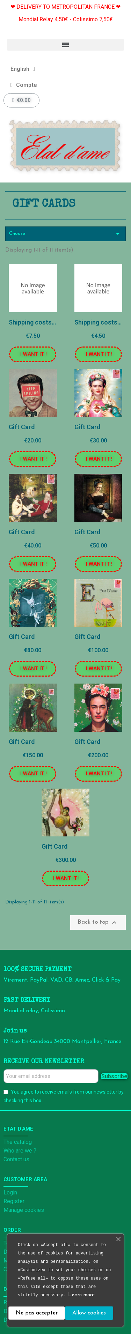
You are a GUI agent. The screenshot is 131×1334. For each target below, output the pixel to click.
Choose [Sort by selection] (65, 234)
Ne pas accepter (37, 1313)
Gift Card (22, 427)
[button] (32, 354)
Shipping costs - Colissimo (47, 322)
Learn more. (82, 1295)
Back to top (98, 922)
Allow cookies (89, 1313)
